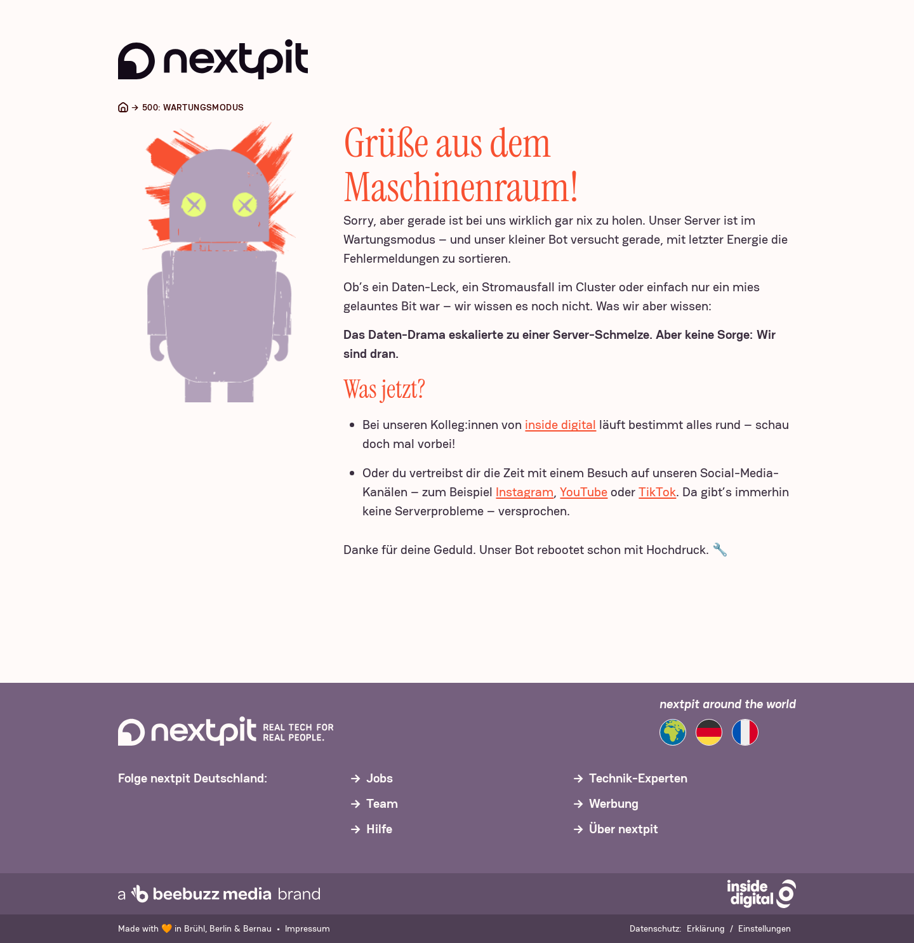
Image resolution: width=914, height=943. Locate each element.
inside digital (560, 424)
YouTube (583, 492)
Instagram (524, 492)
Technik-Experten (638, 778)
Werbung (614, 803)
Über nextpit (623, 829)
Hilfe (379, 829)
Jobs (379, 778)
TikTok (657, 492)
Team (382, 803)
